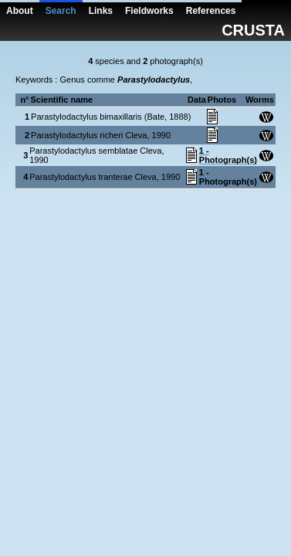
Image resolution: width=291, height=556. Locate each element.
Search (61, 10)
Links (101, 10)
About (19, 10)
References (211, 10)
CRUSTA (253, 30)
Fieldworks (149, 10)
